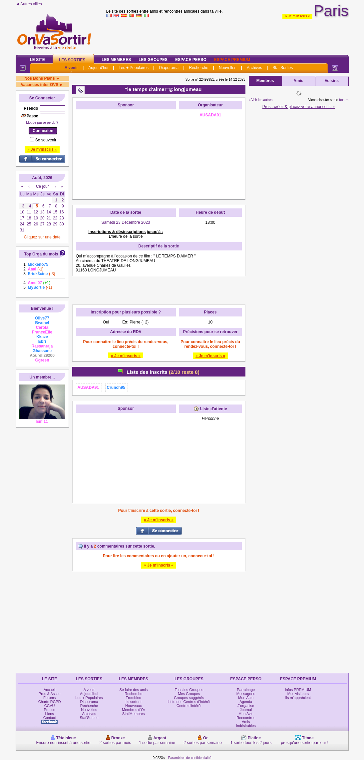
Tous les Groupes (189, 690)
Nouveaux (133, 706)
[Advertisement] (126, 154)
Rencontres (245, 718)
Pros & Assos (49, 694)
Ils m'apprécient (298, 698)
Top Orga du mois (41, 254)
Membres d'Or (133, 710)
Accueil (49, 690)
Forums (49, 698)
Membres (265, 80)
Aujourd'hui (98, 67)
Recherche (198, 67)
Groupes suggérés (189, 698)
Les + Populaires (134, 67)
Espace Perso (190, 59)
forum (343, 100)
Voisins (332, 80)
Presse (49, 710)
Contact (49, 718)
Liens (49, 714)
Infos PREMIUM (298, 690)
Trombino (133, 698)
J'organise (245, 706)
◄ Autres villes (29, 4)
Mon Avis (245, 714)
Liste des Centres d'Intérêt (189, 702)
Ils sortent (134, 702)
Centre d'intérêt (189, 706)
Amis (298, 80)
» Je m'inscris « (297, 16)
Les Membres (116, 59)
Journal (246, 710)
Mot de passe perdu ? (42, 122)
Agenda (245, 702)
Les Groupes (153, 59)
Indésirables (246, 726)
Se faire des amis (133, 690)
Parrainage (246, 690)
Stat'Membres (133, 714)
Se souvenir (45, 140)
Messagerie (245, 694)
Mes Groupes (189, 694)
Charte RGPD (49, 702)
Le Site (37, 59)
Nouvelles (227, 67)
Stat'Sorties (282, 67)
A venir (71, 67)
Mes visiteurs (298, 694)
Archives (254, 67)
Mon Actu (245, 698)
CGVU (49, 706)
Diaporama (169, 67)
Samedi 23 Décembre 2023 (125, 222)
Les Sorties (72, 60)
